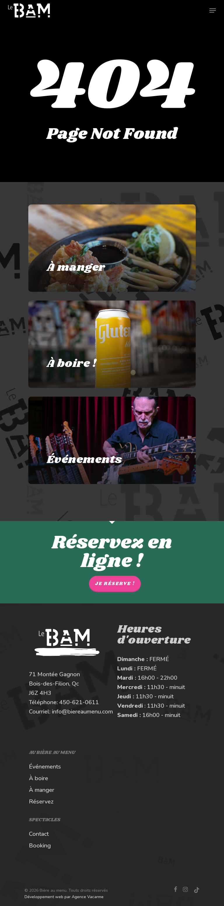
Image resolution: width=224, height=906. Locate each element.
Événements (45, 767)
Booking (40, 846)
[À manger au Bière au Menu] (112, 248)
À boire (38, 778)
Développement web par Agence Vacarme (64, 897)
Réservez (41, 802)
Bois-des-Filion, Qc (54, 684)
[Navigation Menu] (212, 10)
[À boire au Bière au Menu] (112, 344)
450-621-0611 (79, 702)
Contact (39, 834)
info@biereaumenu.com (82, 712)
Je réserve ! (115, 583)
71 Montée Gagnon (54, 674)
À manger (41, 790)
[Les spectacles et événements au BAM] (112, 440)
